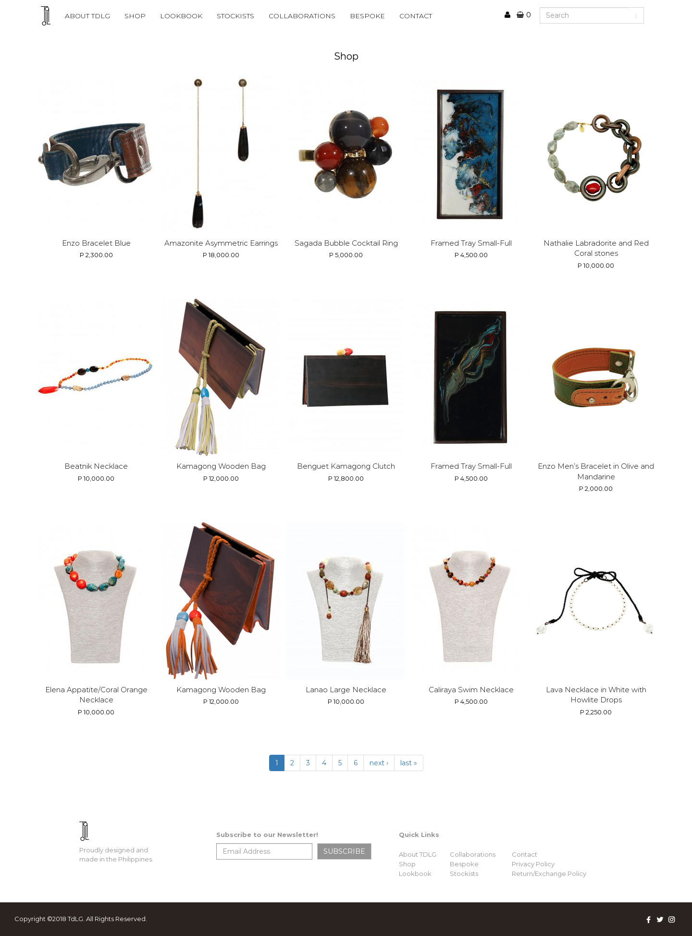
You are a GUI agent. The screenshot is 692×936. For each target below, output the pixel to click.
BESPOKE (367, 16)
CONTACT (415, 16)
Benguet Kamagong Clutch (346, 466)
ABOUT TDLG (87, 16)
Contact (524, 854)
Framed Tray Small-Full (471, 243)
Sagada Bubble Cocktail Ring (346, 243)
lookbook (181, 16)
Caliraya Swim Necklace (471, 689)
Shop (135, 16)
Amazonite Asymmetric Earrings (221, 243)
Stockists (464, 873)
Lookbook (415, 873)
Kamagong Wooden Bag (221, 466)
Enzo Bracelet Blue (96, 243)
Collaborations (472, 854)
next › (379, 763)
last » (408, 763)
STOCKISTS (235, 16)
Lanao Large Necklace (346, 689)
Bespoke (464, 864)
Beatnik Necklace (96, 466)
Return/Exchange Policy (549, 873)
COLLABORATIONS (302, 16)
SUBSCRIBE (344, 851)
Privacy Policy (533, 864)
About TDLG (417, 854)
